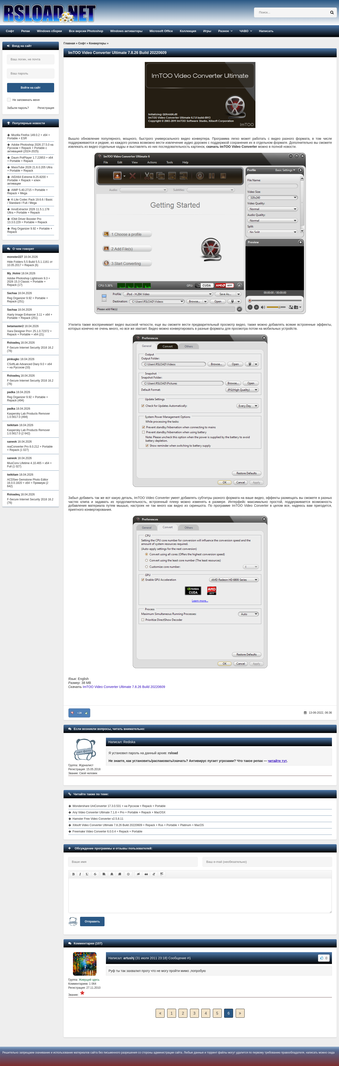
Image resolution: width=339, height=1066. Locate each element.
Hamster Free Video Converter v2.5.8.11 (98, 818)
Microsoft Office (161, 31)
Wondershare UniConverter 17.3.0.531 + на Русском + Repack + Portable (119, 806)
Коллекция (188, 31)
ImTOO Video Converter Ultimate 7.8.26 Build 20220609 (124, 687)
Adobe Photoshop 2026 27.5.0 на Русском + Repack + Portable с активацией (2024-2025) (30, 148)
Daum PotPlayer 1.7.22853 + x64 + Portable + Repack (30, 159)
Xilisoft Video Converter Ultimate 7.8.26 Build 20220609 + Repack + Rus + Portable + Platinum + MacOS (138, 825)
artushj (128, 958)
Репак (25, 31)
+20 (79, 713)
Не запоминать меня (26, 100)
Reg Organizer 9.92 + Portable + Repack (29, 230)
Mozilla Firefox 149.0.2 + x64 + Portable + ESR (28, 136)
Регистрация (46, 108)
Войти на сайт (30, 87)
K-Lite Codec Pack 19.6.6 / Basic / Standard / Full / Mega (29, 201)
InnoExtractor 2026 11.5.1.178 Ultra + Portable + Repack (28, 211)
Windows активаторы (126, 31)
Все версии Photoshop (86, 31)
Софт (10, 31)
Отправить (92, 921)
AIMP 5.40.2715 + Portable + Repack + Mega (27, 191)
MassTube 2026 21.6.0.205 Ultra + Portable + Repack (29, 169)
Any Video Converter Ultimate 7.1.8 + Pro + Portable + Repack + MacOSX (119, 812)
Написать (266, 31)
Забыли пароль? (18, 108)
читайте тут (277, 761)
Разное (223, 31)
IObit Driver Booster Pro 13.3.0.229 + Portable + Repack (27, 220)
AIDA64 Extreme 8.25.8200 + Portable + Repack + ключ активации (27, 180)
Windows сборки (49, 31)
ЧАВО (243, 31)
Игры (207, 31)
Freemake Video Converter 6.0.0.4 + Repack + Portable (107, 831)
